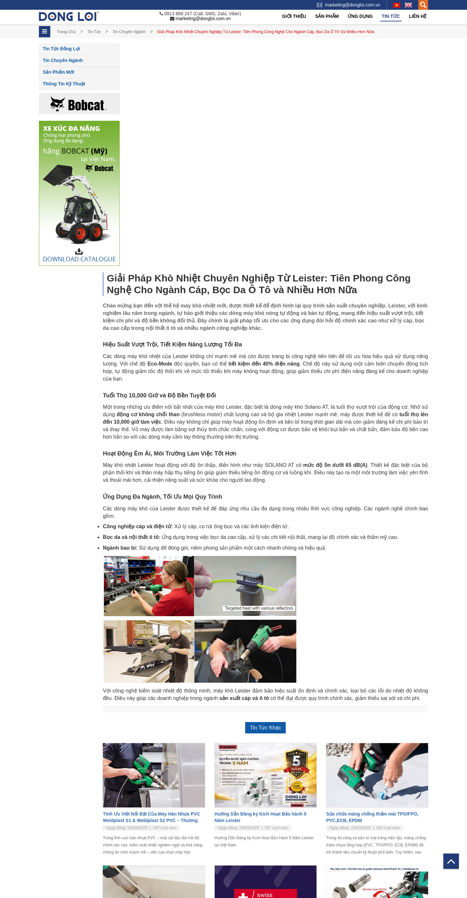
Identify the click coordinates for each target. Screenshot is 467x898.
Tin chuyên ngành (129, 32)
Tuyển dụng (50, 824)
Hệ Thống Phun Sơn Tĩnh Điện (368, 848)
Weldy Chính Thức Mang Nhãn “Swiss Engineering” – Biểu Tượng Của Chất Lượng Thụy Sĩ (273, 710)
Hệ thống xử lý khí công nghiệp (369, 832)
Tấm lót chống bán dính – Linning (371, 824)
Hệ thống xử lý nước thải (363, 840)
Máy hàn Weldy (236, 840)
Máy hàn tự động (238, 832)
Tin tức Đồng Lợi (61, 48)
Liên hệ (417, 16)
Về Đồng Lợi (51, 816)
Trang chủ (66, 32)
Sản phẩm (327, 16)
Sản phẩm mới (58, 72)
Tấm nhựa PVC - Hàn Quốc (248, 872)
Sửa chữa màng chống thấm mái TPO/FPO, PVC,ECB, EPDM (381, 589)
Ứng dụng (360, 16)
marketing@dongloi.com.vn (352, 4)
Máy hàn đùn (234, 824)
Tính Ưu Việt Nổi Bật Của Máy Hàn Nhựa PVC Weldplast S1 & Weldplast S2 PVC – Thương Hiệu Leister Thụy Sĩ (173, 593)
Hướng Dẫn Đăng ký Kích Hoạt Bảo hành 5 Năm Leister (278, 589)
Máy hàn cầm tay (238, 816)
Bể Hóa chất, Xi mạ (358, 816)
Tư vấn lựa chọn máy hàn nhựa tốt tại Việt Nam (175, 706)
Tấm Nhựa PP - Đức (241, 856)
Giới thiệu (294, 16)
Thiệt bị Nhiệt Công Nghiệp (247, 848)
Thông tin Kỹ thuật (64, 83)
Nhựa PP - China (238, 864)
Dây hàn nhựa (235, 880)
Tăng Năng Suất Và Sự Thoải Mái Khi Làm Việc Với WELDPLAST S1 (380, 706)
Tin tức (391, 16)
